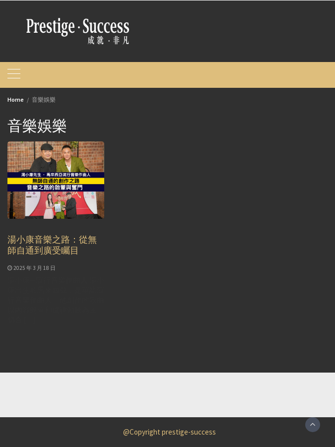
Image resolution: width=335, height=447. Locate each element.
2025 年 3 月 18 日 (34, 267)
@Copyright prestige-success (169, 432)
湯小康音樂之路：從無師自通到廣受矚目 (52, 244)
